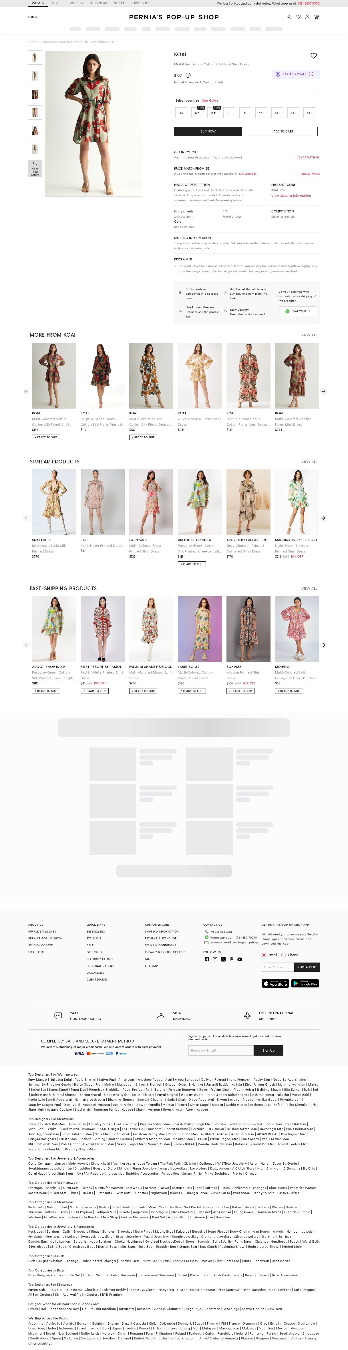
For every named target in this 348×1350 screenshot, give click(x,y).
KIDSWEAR (98, 3)
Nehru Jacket (57, 1207)
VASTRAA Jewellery (232, 1163)
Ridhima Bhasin (269, 1089)
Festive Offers (288, 1193)
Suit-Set (292, 1207)
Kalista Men (68, 1139)
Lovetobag (198, 1168)
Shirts (74, 1207)
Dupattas (141, 1193)
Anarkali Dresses (185, 1261)
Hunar (265, 1163)
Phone (292, 955)
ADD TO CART (283, 131)
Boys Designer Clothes (45, 1275)
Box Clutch (208, 1246)
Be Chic (309, 1168)
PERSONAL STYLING (101, 965)
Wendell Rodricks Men (215, 1144)
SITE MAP (151, 965)
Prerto (237, 1173)
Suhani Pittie (192, 1173)
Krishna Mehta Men (242, 1129)
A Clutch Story (243, 1168)
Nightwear (159, 1193)
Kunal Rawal (69, 1129)
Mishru (313, 1084)
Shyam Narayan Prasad (235, 1099)
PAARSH (201, 1139)
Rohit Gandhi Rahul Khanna (228, 1094)
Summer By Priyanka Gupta (49, 1084)
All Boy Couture (40, 1294)
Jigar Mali (36, 1109)
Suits (115, 1207)
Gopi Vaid (71, 1104)
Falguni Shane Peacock (232, 1079)
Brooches (223, 1217)
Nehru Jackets (107, 1275)
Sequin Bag (188, 1246)
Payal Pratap (133, 1089)
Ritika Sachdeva (217, 1173)
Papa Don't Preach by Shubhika (95, 1089)
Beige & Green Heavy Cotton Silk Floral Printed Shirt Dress (101, 422)
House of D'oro (104, 1168)
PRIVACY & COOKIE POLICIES (165, 952)
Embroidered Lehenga (98, 1261)
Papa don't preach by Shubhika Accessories (124, 1173)
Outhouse (206, 1163)
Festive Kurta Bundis (82, 1217)
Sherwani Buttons (42, 1212)
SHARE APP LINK (307, 967)
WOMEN (38, 3)
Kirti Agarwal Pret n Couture (77, 1294)
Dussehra (144, 1309)
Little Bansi (73, 1289)
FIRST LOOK (141, 3)
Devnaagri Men (271, 1129)
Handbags (279, 1241)
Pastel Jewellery (156, 1236)
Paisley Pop (170, 1173)
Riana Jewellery (144, 1168)
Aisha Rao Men (242, 1134)
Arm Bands (261, 1231)
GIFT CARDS (95, 952)
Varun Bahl (300, 1094)
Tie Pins (175, 1207)
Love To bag (147, 1163)
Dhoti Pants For (227, 1261)
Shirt (206, 1275)
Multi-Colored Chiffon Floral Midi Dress (293, 421)
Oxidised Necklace (159, 1241)
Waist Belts (311, 1241)
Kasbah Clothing (93, 1139)
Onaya (170, 1084)
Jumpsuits (104, 1193)
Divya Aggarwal (201, 1099)
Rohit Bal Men (295, 1124)
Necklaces (36, 1231)
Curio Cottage (39, 1163)
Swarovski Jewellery (96, 1236)
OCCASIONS (95, 972)
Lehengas (35, 1188)
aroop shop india (194, 540)
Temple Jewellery (185, 1236)
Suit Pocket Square (198, 1207)
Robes (237, 1207)
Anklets (278, 1231)
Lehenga (72, 1261)
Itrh (313, 1104)
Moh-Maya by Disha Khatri (89, 1163)
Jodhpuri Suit (105, 1212)
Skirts (73, 1193)
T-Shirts (263, 1207)
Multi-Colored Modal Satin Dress (151, 675)
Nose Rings (143, 1231)
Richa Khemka (297, 1104)
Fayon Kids (37, 1289)
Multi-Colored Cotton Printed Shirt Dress (195, 675)
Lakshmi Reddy (114, 1289)
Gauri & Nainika (190, 1084)
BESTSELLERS (96, 931)
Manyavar (125, 1084)
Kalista (237, 1084)
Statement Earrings (276, 1236)
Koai (180, 54)
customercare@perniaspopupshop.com (230, 942)
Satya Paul (107, 1079)
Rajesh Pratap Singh (215, 1089)
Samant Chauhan (150, 1099)
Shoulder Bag (166, 1246)
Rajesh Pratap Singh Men (192, 1124)
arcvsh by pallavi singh (248, 540)
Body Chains (240, 1231)
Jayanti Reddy (217, 1084)
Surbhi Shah (176, 1099)
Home (33, 42)
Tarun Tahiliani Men (77, 1134)
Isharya (59, 1163)
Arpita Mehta (123, 1104)
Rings (95, 1231)
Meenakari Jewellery (61, 1236)
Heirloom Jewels (300, 1231)
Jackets (87, 1193)
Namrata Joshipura (90, 1099)
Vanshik (220, 1124)
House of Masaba (96, 1104)
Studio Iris (83, 1109)
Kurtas (104, 1207)
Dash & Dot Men (52, 1124)
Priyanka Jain (290, 1099)
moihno (282, 666)
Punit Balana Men (299, 1129)
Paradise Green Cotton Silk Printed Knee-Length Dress (198, 548)
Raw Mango (37, 1079)
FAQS (149, 959)
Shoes (189, 1241)
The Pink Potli (170, 1163)
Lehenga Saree (196, 1193)
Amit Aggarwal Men (43, 1134)
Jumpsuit (203, 1212)
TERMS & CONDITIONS (160, 945)
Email (270, 955)
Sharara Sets (182, 1188)
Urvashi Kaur (173, 1109)
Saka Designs (304, 1289)
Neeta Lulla (36, 1099)
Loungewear (244, 1212)
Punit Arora (250, 1139)
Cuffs (67, 1231)
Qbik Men (102, 1134)
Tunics (225, 1188)
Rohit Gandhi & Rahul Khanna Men (87, 1144)
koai (36, 413)
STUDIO (120, 3)
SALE (90, 945)
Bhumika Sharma (121, 1099)
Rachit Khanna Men (183, 1134)
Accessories (222, 1212)
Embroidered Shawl (263, 1246)
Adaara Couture (59, 1109)
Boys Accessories (285, 1275)
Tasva (32, 1124)
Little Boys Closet (142, 1289)
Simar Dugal (199, 1104)
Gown (164, 1188)
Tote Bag (146, 1246)
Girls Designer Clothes (45, 1261)
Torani (182, 1104)
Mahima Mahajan (291, 1084)
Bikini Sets (58, 1193)
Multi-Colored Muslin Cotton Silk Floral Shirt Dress (50, 422)
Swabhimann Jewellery (46, 1168)
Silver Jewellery (246, 1236)
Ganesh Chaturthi (167, 1309)
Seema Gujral (90, 1094)
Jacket (182, 1275)
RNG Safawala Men (43, 1144)
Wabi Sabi (36, 1129)
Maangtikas (164, 1231)
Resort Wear (37, 1193)
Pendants (35, 1236)
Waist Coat (158, 1207)
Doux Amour (219, 1168)
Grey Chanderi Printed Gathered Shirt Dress (245, 548)
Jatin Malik (121, 1134)
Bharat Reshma (176, 1129)
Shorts (249, 1207)
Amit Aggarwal (59, 1099)
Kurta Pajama (81, 1212)
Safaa (278, 1104)
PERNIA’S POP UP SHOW (45, 938)
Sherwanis (134, 1188)
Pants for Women (303, 1188)
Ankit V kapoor (125, 1124)
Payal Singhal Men (224, 1139)
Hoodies (222, 1207)
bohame (233, 666)
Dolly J (206, 1079)
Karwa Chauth (253, 1309)
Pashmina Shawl (232, 1246)
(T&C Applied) (246, 173)
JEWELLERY (75, 3)
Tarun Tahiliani (143, 1094)
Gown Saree (220, 1193)
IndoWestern (54, 1217)
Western (34, 1217)
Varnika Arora (124, 1163)
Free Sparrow (229, 1289)
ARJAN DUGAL (267, 1134)
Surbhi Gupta (236, 1104)
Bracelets (81, 1231)
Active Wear (177, 1217)
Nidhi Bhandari (269, 1168)
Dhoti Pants (278, 1188)
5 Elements (292, 1168)
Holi (44, 1309)
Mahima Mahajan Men (152, 1139)
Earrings (53, 1231)
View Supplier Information (291, 195)
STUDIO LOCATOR (40, 945)
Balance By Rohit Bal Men (255, 1144)
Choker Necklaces (128, 1241)
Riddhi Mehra (244, 1089)
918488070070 (309, 3)
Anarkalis (53, 1188)
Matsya (168, 1104)
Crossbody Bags (82, 1246)
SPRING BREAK (184, 1144)
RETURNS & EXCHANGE (161, 938)
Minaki (124, 1168)
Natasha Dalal (60, 1079)
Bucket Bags (107, 1246)
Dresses (151, 1188)
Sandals (203, 1241)
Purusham (154, 1129)
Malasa (217, 1104)
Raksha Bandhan (103, 1309)
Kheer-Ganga (108, 1129)
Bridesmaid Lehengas (249, 1188)
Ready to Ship (264, 1193)
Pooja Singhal (85, 1079)
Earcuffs (198, 1231)
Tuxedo (124, 1212)
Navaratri (126, 1309)
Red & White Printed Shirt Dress (102, 675)
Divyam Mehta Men (155, 1124)
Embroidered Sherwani (156, 1275)
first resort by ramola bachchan (103, 666)
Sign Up (269, 1050)
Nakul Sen (38, 1089)
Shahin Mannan (148, 1109)
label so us (188, 666)
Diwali (33, 1309)
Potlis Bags (243, 1241)
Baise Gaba (83, 1084)
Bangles (108, 1231)
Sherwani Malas (268, 1212)
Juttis (227, 1241)
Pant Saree (241, 1193)
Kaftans (211, 1188)
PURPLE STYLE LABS (42, 931)
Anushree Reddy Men (149, 1134)
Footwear (197, 1217)
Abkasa (222, 1134)
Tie (210, 1217)
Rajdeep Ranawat (182, 1089)
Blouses (176, 1193)
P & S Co (55, 1289)
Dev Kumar (216, 1129)
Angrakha (140, 1212)
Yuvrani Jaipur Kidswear (196, 1289)
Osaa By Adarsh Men (289, 1079)
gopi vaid (138, 540)
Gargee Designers (42, 1139)
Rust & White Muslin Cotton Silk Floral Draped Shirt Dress (150, 422)
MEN (55, 3)
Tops (198, 1188)
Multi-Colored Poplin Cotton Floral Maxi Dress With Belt (246, 422)
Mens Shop (109, 1217)
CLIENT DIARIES (97, 979)
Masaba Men (183, 1139)
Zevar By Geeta (285, 1163)
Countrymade (99, 1124)
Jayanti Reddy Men (292, 1144)
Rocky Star (262, 1079)
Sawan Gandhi (148, 1104)
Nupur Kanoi (58, 1089)
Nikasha (283, 1094)
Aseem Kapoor (197, 1109)
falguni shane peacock (150, 666)
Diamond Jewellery (216, 1236)
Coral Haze (36, 1173)
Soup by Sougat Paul (44, 1104)
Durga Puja (193, 1309)
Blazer (195, 1275)
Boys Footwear (257, 1275)
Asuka (52, 1129)
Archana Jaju (260, 1104)
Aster (254, 1163)
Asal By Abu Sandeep (181, 1079)
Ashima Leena (263, 1094)
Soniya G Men (159, 1144)
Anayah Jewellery (173, 1168)
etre (85, 540)
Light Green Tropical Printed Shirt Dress (292, 548)
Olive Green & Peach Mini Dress (199, 421)
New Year (274, 1309)
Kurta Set (150, 1261)
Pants (126, 1207)
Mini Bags (128, 1246)
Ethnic (305, 1212)
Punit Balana (156, 1089)
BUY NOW (208, 131)
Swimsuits (123, 1193)
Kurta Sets (71, 1188)
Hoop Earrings (101, 1241)
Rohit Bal (311, 1089)
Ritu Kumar (292, 1089)
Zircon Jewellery (128, 1236)
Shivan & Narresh (149, 1084)
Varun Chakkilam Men (45, 1149)
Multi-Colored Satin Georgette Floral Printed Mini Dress (295, 675)
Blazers (277, 1207)
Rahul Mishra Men (275, 1139)
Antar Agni (126, 1079)
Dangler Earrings (41, 1241)
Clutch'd (190, 1163)
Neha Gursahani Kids (259, 1289)
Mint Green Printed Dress (101, 545)
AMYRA (82, 1173)
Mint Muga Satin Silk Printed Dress (49, 548)
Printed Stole (292, 1246)
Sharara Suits (129, 1261)
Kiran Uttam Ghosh (260, 1084)
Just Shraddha (78, 1168)
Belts (216, 1241)
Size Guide (210, 100)
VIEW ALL (309, 335)
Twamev (88, 1129)
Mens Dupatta (182, 1212)
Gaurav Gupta (192, 1094)
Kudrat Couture (120, 1139)
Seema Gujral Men (131, 1144)
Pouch (294, 1241)
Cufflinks (291, 1212)
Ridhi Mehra (105, 1084)
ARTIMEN (207, 1134)
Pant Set (158, 1217)
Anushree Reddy (150, 1079)
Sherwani (88, 1207)
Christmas (212, 1309)
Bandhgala (159, 1212)
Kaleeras (182, 1231)
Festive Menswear (135, 1217)
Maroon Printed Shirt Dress (243, 675)
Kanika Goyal (266, 1099)
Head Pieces (217, 1231)
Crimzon (251, 1173)
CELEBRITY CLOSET (100, 959)
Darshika (198, 1129)
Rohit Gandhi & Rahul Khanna (54, 1094)
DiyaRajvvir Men (293, 1134)
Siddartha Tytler (116, 1094)
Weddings (231, 1309)
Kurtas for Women (109, 1188)
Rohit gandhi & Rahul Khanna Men (256, 1124)
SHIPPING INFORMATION (162, 931)
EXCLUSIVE (94, 938)
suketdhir (41, 540)
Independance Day (64, 1309)
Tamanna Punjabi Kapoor (113, 1109)
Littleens (284, 1289)
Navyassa (166, 1289)
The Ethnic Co (132, 1129)
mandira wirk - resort (296, 540)
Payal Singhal (167, 1094)
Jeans (63, 1212)
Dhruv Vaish (77, 1124)
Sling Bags (58, 1246)
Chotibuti (92, 1289)
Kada (178, 1241)
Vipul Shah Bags (61, 1173)
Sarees (86, 1188)
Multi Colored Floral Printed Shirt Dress (145, 548)
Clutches (261, 1241)
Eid (84, 1309)
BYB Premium (112, 1294)
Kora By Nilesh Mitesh (81, 1149)
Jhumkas (64, 1241)
